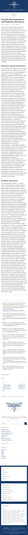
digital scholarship (6, 518)
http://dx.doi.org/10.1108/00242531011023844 (15, 318)
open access (5, 511)
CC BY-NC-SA (23, 532)
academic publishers (7, 514)
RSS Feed (5, 478)
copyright (18, 511)
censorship (22, 515)
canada (22, 511)
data (12, 522)
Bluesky (2, 453)
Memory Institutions (5, 438)
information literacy (21, 514)
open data (13, 518)
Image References (6, 476)
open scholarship (15, 515)
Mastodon (3, 449)
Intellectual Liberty (5, 374)
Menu (14, 14)
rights (12, 519)
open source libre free (7, 515)
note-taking (22, 521)
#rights (2, 378)
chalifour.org (3, 456)
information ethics (6, 519)
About (4, 470)
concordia (22, 519)
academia (5, 517)
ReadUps (19, 102)
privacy (4, 512)
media (21, 517)
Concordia (3, 458)
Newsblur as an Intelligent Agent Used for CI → (21, 386)
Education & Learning (5, 431)
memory (14, 517)
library (9, 522)
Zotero (2, 455)
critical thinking (16, 521)
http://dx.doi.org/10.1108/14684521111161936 (13, 310)
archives (8, 512)
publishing (14, 514)
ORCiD (2, 451)
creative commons (12, 511)
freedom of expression (7, 521)
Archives (5, 443)
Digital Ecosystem (5, 429)
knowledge (9, 517)
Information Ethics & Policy (6, 433)
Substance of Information (6, 440)
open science (16, 519)
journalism (5, 522)
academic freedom (14, 512)
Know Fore (3, 436)
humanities (18, 518)
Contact (4, 474)
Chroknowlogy (6, 527)
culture (18, 517)
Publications (5, 472)
